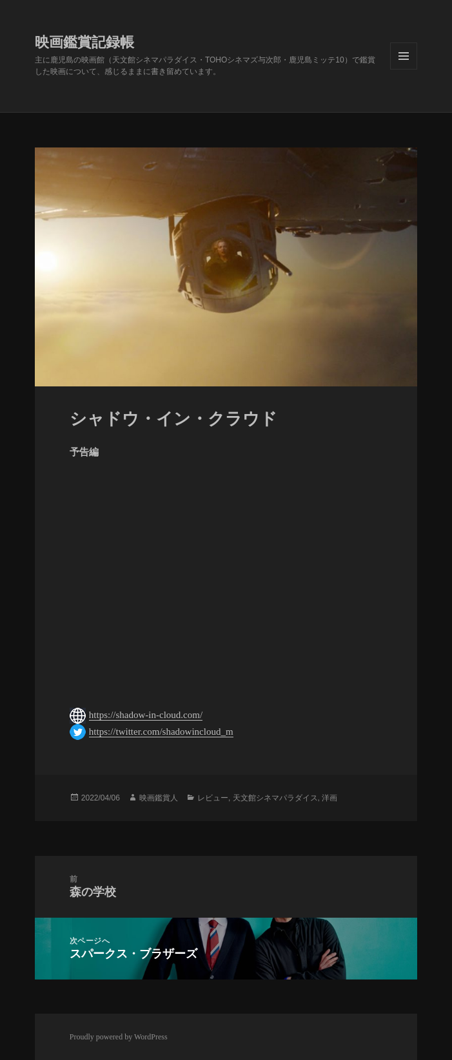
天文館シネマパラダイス (275, 797)
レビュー (212, 797)
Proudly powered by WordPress (119, 1036)
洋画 (329, 797)
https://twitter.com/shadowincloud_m (161, 731)
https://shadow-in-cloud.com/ (145, 715)
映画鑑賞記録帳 (84, 42)
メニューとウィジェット (403, 56)
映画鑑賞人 (158, 797)
